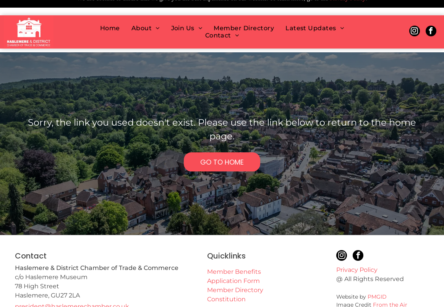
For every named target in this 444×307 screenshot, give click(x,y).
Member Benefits (234, 252)
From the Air (390, 285)
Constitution (226, 280)
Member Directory (235, 271)
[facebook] (431, 16)
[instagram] (414, 16)
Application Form (233, 261)
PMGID (377, 277)
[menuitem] (110, 12)
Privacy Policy (357, 250)
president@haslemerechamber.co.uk (72, 287)
